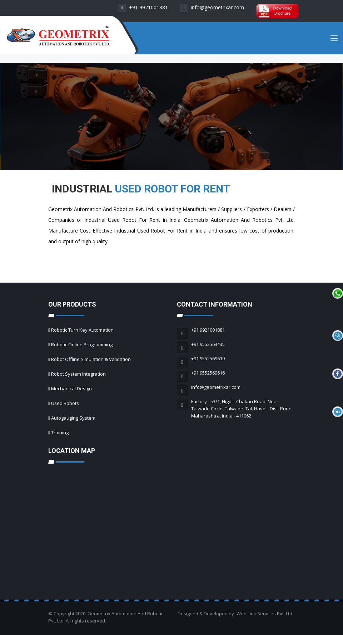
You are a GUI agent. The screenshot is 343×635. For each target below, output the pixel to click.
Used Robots (65, 403)
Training (60, 432)
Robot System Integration (78, 374)
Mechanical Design (71, 388)
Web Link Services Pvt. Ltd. (265, 613)
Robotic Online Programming (82, 344)
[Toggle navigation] (334, 39)
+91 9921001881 (143, 7)
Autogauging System (73, 418)
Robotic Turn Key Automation (82, 330)
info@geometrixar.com (212, 7)
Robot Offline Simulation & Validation (91, 359)
